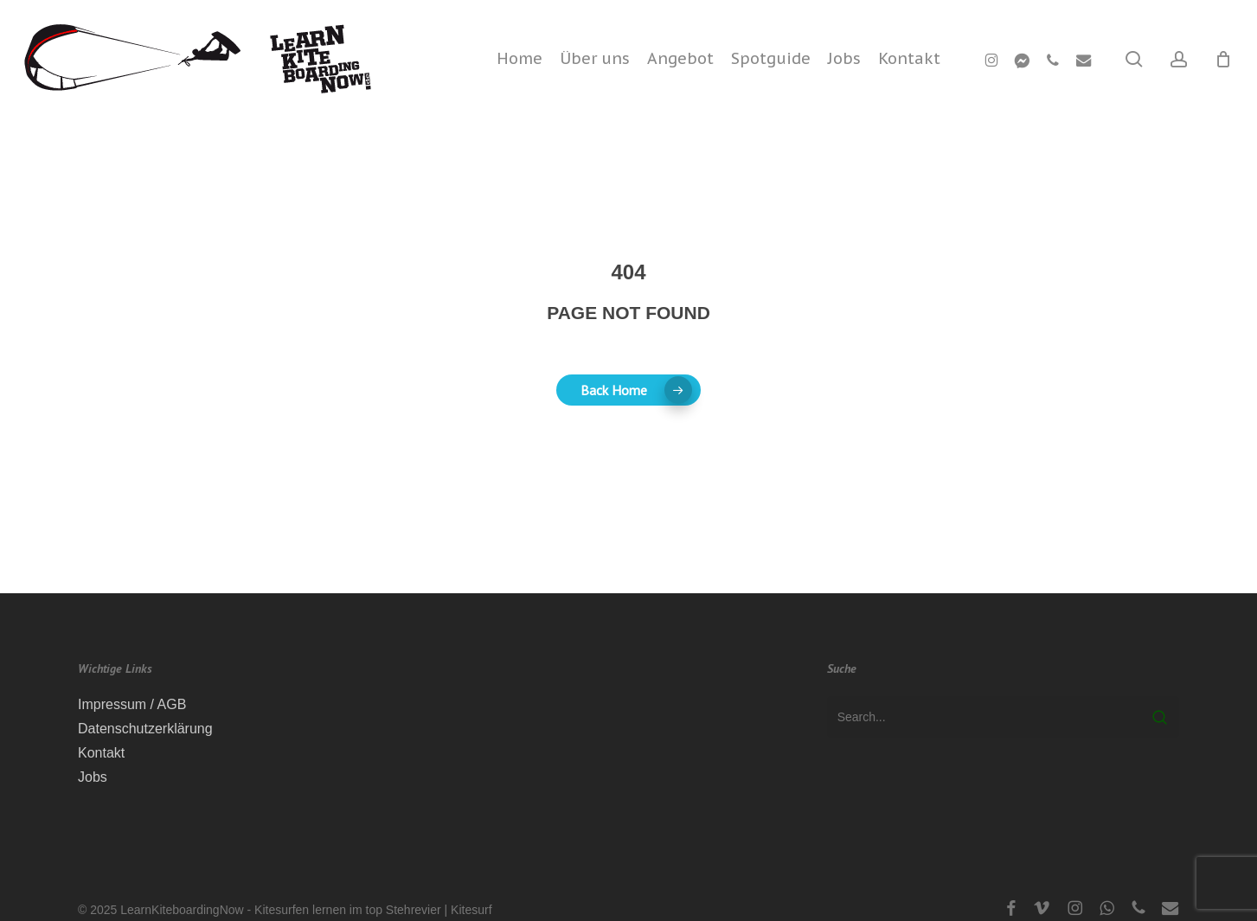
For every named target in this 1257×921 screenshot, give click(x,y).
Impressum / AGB (132, 704)
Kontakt (101, 752)
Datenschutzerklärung (145, 728)
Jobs (92, 777)
